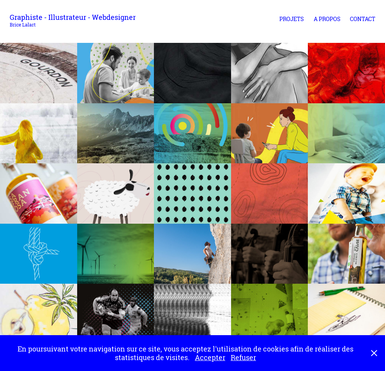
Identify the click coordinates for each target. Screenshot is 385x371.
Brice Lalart (22, 24)
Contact (362, 19)
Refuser (243, 357)
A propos (327, 19)
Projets (291, 19)
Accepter (210, 357)
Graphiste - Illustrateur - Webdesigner (73, 17)
